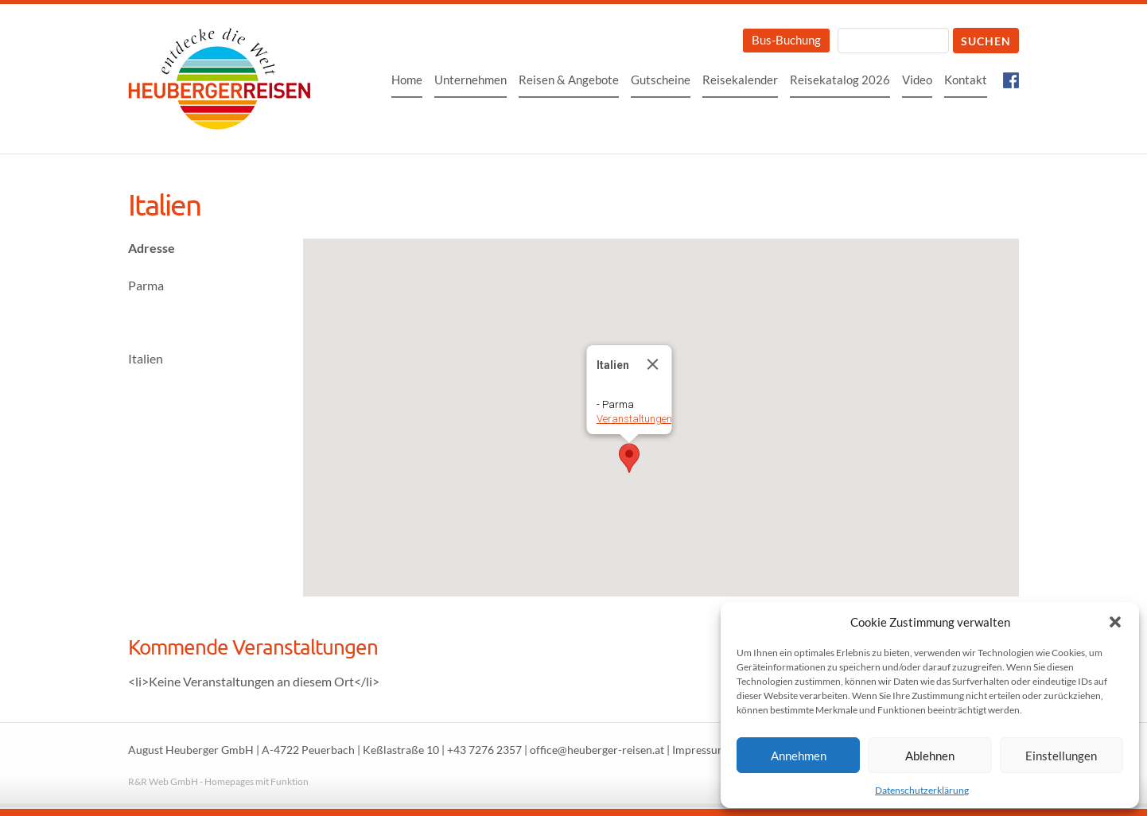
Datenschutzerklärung (922, 790)
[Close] (653, 364)
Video (917, 79)
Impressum (699, 750)
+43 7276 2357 (484, 750)
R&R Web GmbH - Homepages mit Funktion (218, 781)
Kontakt (965, 79)
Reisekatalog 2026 (840, 79)
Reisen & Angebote (569, 79)
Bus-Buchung (786, 40)
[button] (1115, 622)
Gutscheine (660, 79)
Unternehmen (470, 79)
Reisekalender (740, 79)
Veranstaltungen (634, 419)
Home (406, 79)
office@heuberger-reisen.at (597, 750)
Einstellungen (1061, 755)
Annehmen (798, 755)
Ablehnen (930, 755)
